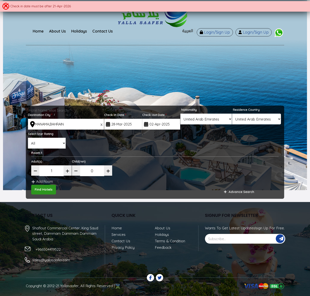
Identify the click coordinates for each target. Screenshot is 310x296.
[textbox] (66, 124)
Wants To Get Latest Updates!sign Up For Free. (245, 227)
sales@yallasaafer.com (51, 259)
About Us (162, 227)
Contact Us (121, 240)
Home (117, 227)
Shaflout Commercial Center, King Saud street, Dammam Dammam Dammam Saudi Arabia (65, 233)
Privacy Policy (123, 247)
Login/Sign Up (215, 32)
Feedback (163, 247)
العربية (185, 31)
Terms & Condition (170, 240)
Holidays (162, 234)
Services (119, 234)
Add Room (44, 181)
